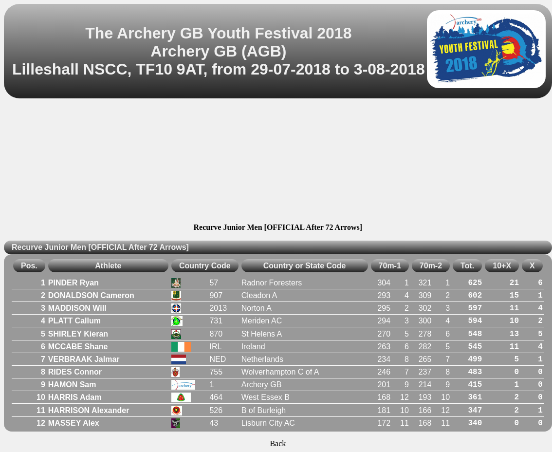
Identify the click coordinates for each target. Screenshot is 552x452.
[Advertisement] (277, 162)
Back (278, 443)
